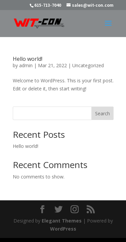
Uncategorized (88, 65)
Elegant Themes (62, 220)
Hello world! (27, 59)
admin (26, 65)
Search (102, 113)
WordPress (63, 229)
